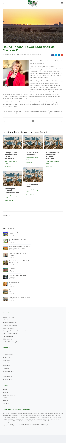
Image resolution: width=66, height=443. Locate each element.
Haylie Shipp (6, 87)
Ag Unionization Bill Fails (14, 283)
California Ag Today (8, 320)
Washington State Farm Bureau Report (14, 331)
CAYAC (5, 398)
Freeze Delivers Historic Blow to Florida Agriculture (11, 155)
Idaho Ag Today (7, 339)
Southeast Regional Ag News (32, 55)
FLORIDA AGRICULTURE (9, 113)
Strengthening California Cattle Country (17, 240)
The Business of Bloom (32, 186)
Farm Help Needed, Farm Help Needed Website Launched (19, 261)
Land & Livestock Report (10, 333)
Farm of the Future (8, 317)
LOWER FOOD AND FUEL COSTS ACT (13, 111)
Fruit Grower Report (8, 336)
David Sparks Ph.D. (8, 355)
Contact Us (6, 403)
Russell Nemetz (7, 377)
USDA (47, 113)
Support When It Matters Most (32, 153)
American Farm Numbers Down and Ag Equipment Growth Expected (19, 247)
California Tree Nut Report (10, 325)
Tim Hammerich (7, 379)
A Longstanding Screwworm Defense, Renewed (52, 155)
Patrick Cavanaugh (8, 371)
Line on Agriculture (8, 328)
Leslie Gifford (6, 366)
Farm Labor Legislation (12, 269)
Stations (5, 390)
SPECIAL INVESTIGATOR (37, 113)
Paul (4, 374)
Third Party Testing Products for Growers (17, 254)
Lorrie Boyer (6, 368)
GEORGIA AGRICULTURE (56, 111)
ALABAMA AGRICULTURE (23, 113)
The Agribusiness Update (10, 322)
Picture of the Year (12, 290)
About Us (5, 401)
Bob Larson (6, 352)
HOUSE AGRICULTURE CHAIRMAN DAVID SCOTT (36, 111)
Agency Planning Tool (9, 395)
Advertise (5, 392)
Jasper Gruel (6, 360)
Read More (9, 166)
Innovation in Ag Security (13, 232)
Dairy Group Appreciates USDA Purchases (17, 276)
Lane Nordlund (7, 363)
